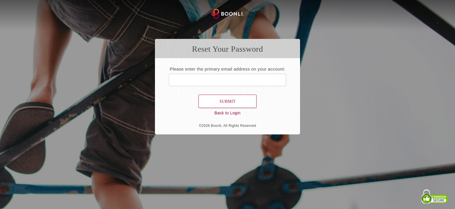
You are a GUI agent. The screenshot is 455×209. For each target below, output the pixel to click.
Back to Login (227, 113)
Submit (227, 101)
